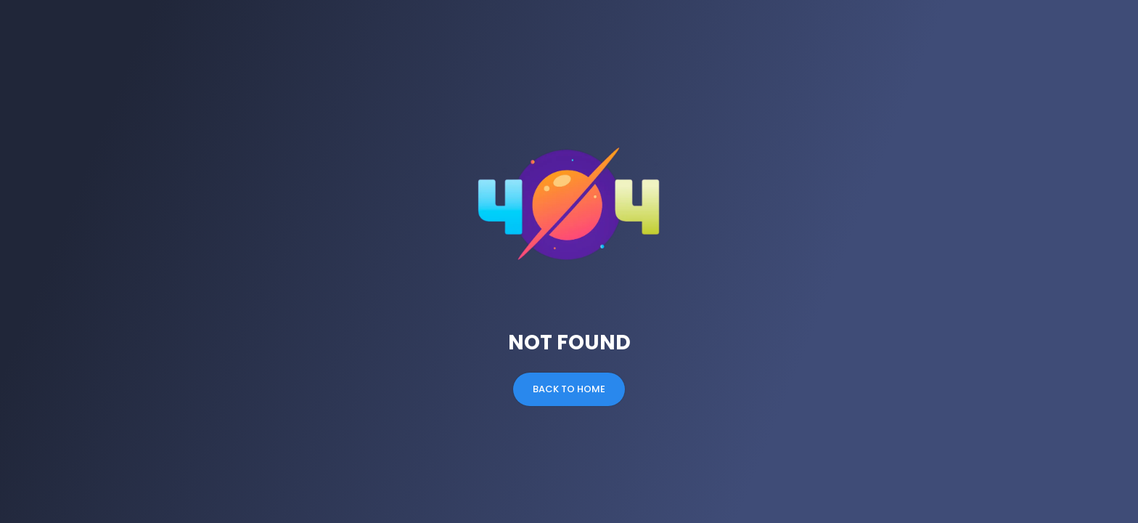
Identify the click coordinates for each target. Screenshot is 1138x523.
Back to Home (569, 389)
